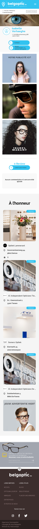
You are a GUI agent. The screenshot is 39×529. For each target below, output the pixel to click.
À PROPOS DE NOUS (11, 504)
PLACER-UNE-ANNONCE (27, 495)
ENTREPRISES (8, 500)
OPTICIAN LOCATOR (10, 491)
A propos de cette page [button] (31, 11)
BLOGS (21, 487)
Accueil (6, 10)
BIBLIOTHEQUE (24, 491)
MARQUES (7, 495)
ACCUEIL (7, 487)
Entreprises (12, 10)
